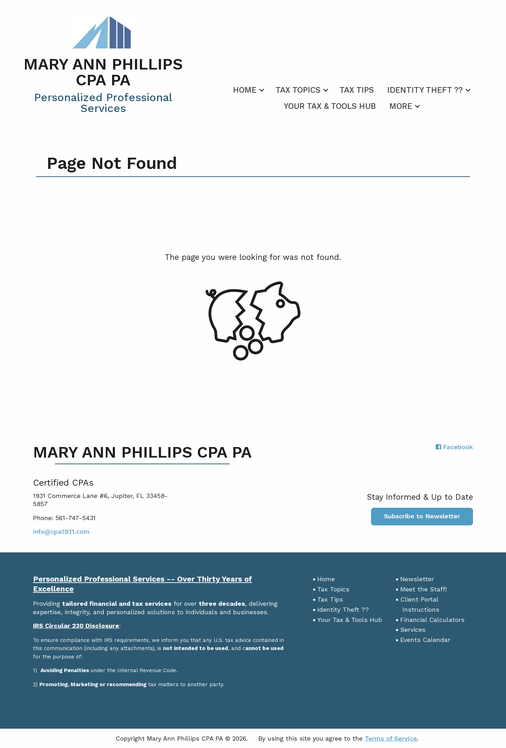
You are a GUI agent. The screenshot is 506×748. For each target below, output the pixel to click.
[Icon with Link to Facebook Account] (454, 447)
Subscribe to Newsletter (422, 516)
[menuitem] (247, 89)
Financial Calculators (432, 619)
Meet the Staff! (423, 589)
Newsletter (417, 579)
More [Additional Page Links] (400, 106)
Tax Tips (356, 90)
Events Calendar (425, 639)
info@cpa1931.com (61, 531)
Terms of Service (391, 738)
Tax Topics (297, 90)
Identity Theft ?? (425, 90)
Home (245, 90)
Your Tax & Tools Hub (330, 106)
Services (413, 629)
